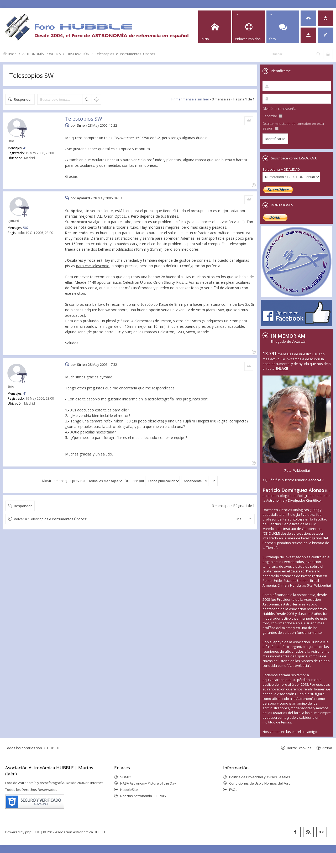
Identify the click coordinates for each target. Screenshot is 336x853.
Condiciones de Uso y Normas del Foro (260, 783)
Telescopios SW (31, 75)
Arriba (327, 747)
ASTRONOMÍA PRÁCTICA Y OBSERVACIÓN (55, 53)
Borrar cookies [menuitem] (299, 747)
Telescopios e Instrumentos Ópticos (125, 53)
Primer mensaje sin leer (190, 99)
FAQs (233, 789)
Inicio (12, 53)
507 (26, 228)
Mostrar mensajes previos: (82, 480)
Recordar (272, 116)
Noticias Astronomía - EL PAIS (143, 795)
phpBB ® (32, 832)
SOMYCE (127, 777)
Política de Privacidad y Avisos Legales (259, 777)
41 (25, 148)
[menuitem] (308, 18)
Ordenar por (152, 480)
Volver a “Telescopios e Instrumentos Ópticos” (50, 519)
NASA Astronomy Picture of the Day (148, 783)
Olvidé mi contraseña (279, 108)
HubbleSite (129, 789)
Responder (23, 99)
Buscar (87, 99)
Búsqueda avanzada (96, 99)
